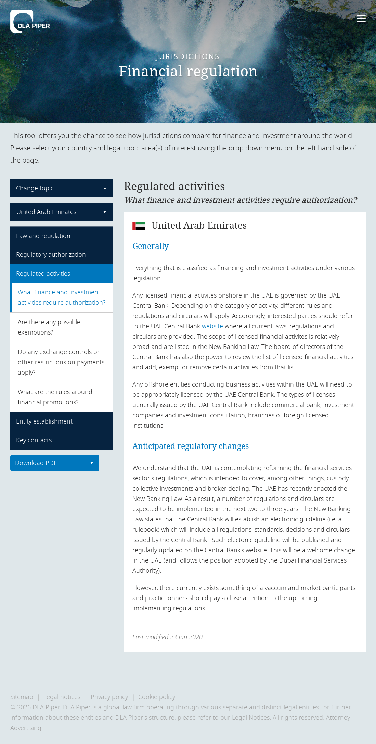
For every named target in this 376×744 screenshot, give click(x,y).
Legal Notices (251, 717)
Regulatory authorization (51, 254)
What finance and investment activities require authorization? (62, 297)
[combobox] (61, 188)
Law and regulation (43, 235)
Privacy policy (109, 697)
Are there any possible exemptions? (49, 327)
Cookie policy (156, 697)
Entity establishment (44, 421)
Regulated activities (43, 273)
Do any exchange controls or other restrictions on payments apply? (61, 362)
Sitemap (21, 697)
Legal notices (61, 697)
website (212, 326)
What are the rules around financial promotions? (55, 397)
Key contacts (34, 440)
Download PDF (36, 462)
